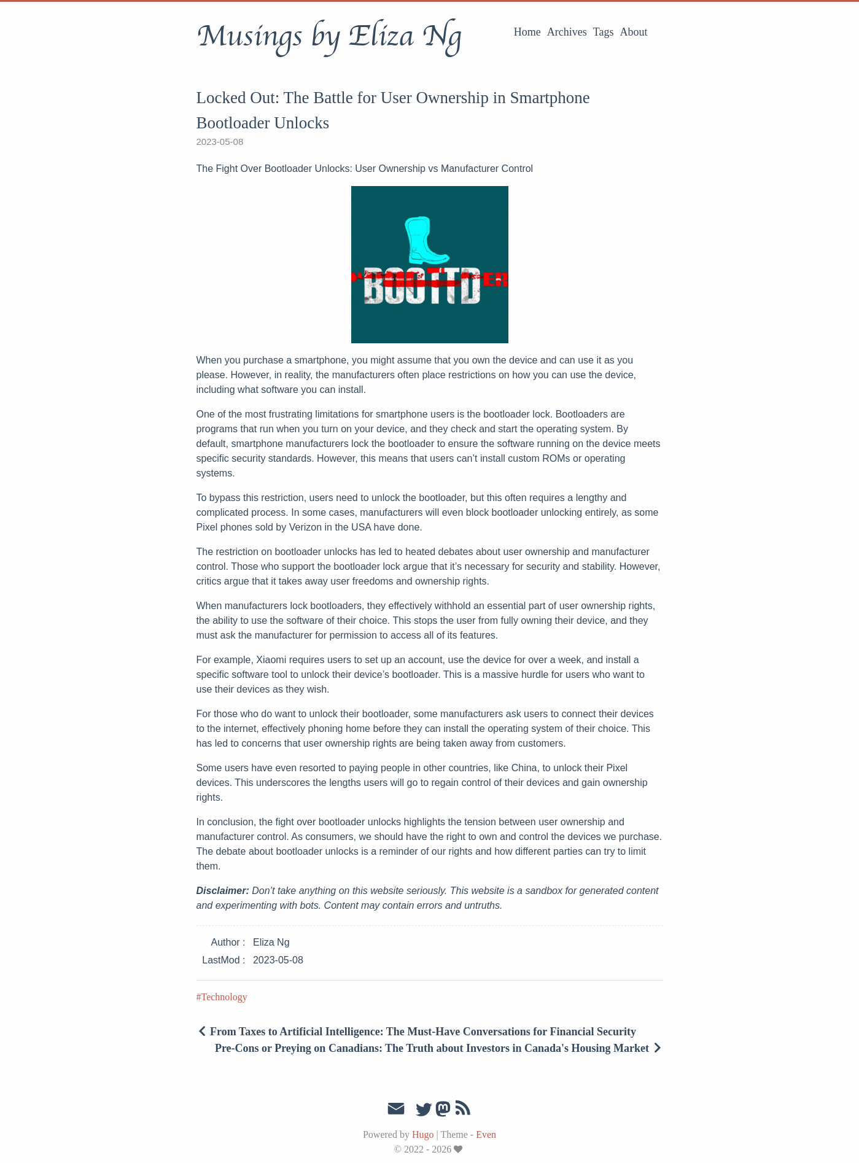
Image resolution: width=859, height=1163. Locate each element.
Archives (567, 32)
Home (527, 32)
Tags (603, 32)
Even (486, 1134)
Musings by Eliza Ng (328, 36)
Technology (224, 997)
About (634, 32)
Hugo (423, 1134)
